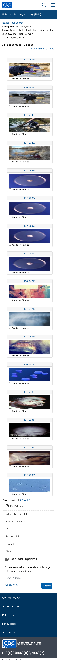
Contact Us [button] (11, 597)
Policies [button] (8, 615)
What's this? (11, 584)
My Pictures (14, 506)
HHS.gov (6, 659)
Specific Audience (15, 521)
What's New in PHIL (16, 514)
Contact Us (11, 544)
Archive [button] (8, 632)
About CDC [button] (11, 606)
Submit (47, 585)
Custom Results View (43, 48)
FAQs (8, 529)
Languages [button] (11, 624)
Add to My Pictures (20, 78)
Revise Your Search (12, 22)
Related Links (13, 536)
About (8, 551)
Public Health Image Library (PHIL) (21, 14)
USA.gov (17, 659)
